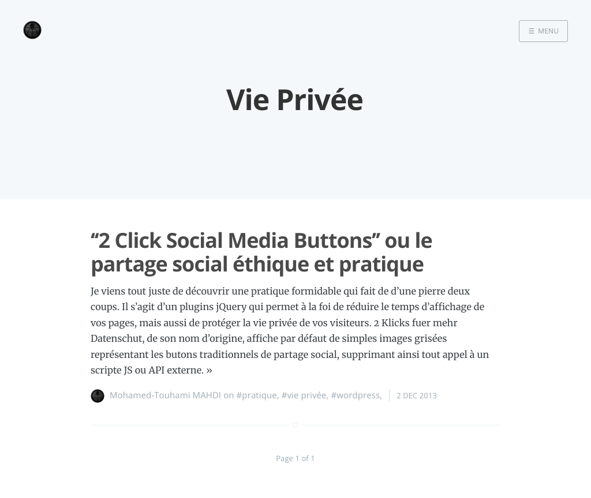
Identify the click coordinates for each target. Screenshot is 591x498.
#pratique (257, 395)
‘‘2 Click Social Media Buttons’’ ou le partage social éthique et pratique (261, 252)
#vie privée (304, 395)
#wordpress (355, 395)
